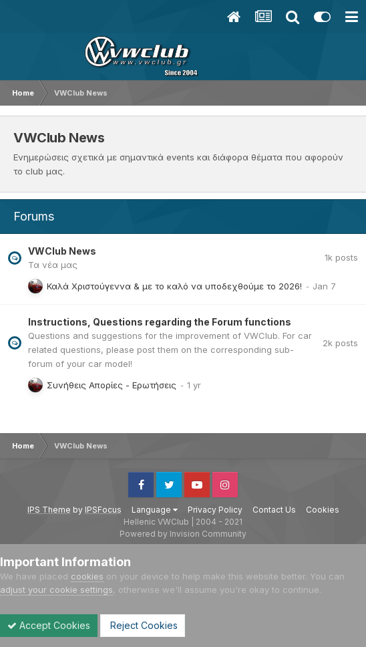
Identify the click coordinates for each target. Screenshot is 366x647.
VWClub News (62, 251)
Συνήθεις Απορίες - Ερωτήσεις (111, 385)
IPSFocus (103, 510)
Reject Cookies (143, 625)
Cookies (322, 510)
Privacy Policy (215, 510)
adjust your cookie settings (56, 589)
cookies (87, 576)
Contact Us (274, 510)
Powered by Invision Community (183, 534)
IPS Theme (49, 510)
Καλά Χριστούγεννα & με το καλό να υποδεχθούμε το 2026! (174, 286)
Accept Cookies (48, 625)
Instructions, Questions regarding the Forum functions (159, 322)
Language (155, 510)
